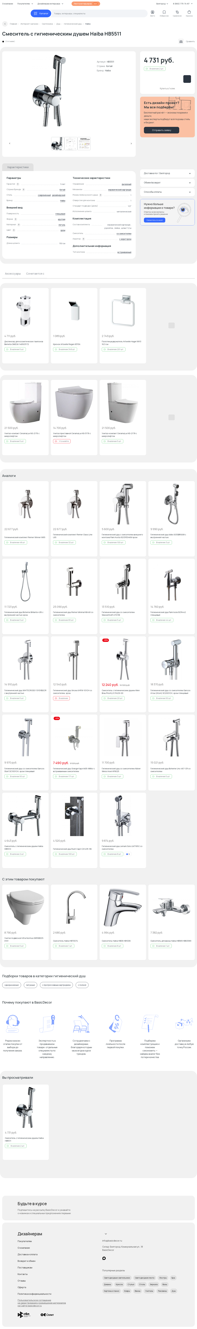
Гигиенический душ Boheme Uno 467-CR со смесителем (170, 770)
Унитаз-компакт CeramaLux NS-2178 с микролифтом (119, 434)
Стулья (131, 1284)
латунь (62, 224)
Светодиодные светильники (117, 1277)
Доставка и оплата (27, 1254)
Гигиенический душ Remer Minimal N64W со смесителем (73, 613)
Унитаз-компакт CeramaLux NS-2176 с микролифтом (22, 434)
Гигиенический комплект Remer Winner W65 (24, 537)
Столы (142, 1284)
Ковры (127, 1291)
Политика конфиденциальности (34, 1293)
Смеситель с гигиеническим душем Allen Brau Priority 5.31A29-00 (121, 691)
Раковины (162, 1291)
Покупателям (25, 1241)
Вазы (165, 1284)
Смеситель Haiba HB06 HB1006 (116, 940)
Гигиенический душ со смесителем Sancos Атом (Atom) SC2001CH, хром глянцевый (170, 691)
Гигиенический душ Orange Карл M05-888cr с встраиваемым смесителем (74, 770)
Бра (173, 1277)
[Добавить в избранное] (44, 292)
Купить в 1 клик (167, 88)
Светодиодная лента (144, 1277)
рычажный (126, 184)
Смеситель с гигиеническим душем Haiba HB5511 (24, 1139)
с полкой (82, 985)
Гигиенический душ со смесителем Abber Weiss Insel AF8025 (121, 770)
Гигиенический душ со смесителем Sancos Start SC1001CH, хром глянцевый (24, 770)
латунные (30, 985)
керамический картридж (119, 189)
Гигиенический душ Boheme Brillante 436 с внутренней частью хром (23, 613)
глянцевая (60, 213)
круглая (61, 219)
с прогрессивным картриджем (56, 985)
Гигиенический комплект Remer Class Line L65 (72, 536)
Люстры (163, 1277)
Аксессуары (13, 273)
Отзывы (22, 1280)
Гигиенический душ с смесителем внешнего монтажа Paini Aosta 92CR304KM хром (122, 536)
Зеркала (154, 1284)
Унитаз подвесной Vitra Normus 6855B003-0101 (24, 939)
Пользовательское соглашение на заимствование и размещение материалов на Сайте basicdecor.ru (42, 1303)
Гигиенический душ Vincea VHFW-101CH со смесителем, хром (72, 691)
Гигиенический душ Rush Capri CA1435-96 (72, 849)
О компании (7, 3)
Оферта (22, 1287)
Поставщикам (25, 1267)
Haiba (108, 70)
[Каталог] (41, 13)
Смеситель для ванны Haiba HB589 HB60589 (170, 940)
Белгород (162, 3)
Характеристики (18, 167)
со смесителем (124, 233)
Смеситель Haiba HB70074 (65, 940)
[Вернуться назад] (5, 24)
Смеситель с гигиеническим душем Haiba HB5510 (23, 847)
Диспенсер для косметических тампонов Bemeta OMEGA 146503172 (23, 342)
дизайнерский (58, 195)
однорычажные (12, 985)
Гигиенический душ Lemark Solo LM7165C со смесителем (122, 847)
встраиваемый (124, 252)
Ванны (137, 1291)
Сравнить (186, 41)
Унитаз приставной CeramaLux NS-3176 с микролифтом (72, 434)
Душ (174, 1291)
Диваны (107, 1284)
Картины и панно (111, 1291)
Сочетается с (35, 273)
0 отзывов (10, 41)
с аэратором (125, 239)
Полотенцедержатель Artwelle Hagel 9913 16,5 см (121, 342)
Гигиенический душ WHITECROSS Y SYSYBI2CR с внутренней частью (25, 691)
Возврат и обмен (26, 1260)
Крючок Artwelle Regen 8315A (66, 344)
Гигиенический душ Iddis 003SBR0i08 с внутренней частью (168, 536)
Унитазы (149, 1291)
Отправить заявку (161, 130)
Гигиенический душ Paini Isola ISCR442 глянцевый (168, 613)
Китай (62, 189)
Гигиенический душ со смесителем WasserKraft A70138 (118, 613)
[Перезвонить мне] (167, 212)
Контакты (22, 1274)
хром (62, 230)
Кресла (119, 1284)
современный (44, 195)
